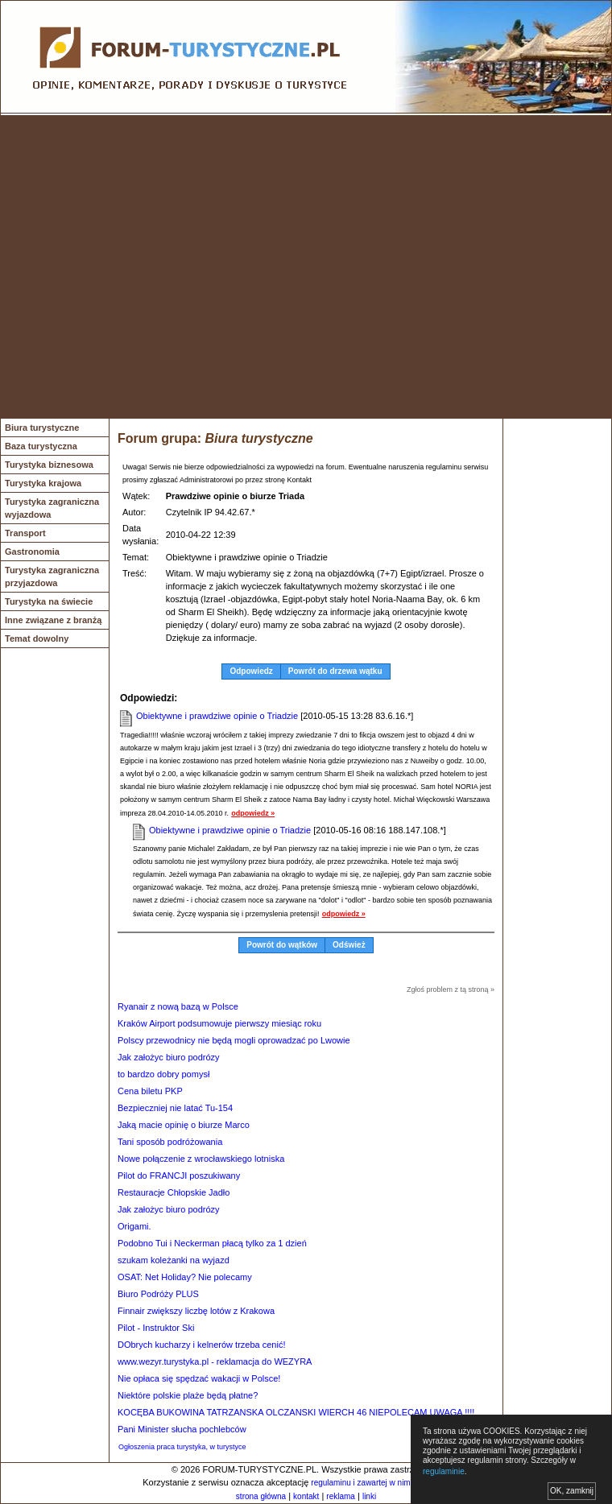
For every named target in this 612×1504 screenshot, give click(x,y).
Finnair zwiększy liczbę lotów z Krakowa (196, 1311)
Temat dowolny (36, 638)
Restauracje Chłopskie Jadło (173, 1192)
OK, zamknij (571, 1490)
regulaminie (444, 1471)
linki (369, 1496)
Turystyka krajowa (43, 483)
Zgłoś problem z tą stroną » (450, 989)
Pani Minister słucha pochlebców (182, 1429)
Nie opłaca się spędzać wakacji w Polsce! (199, 1378)
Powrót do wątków (281, 944)
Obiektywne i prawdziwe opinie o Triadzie (217, 716)
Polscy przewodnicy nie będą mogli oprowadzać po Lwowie (234, 1040)
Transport (25, 533)
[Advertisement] (151, 267)
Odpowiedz (250, 671)
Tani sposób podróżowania (170, 1142)
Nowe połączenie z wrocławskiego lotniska (201, 1158)
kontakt (306, 1496)
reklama (340, 1496)
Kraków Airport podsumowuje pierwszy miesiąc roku (219, 1023)
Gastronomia (32, 551)
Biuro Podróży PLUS (158, 1294)
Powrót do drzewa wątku (335, 671)
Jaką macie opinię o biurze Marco (184, 1125)
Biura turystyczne (42, 427)
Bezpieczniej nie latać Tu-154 (175, 1108)
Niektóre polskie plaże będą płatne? (188, 1395)
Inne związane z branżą (53, 620)
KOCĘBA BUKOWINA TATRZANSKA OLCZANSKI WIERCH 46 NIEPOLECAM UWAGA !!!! (296, 1412)
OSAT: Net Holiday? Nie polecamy (185, 1277)
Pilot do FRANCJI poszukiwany (179, 1175)
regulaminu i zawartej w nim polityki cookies (388, 1482)
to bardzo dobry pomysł (163, 1074)
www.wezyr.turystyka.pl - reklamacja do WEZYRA (215, 1361)
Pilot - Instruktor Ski (156, 1328)
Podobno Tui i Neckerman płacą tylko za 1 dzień (212, 1243)
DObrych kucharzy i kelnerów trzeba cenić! (201, 1344)
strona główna (261, 1496)
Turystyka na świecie (49, 601)
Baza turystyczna (41, 446)
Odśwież (349, 944)
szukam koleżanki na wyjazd (173, 1260)
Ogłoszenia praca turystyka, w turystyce (182, 1447)
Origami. (134, 1226)
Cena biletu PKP (150, 1091)
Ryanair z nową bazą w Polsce (178, 1006)
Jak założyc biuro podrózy (169, 1057)
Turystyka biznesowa (49, 464)
